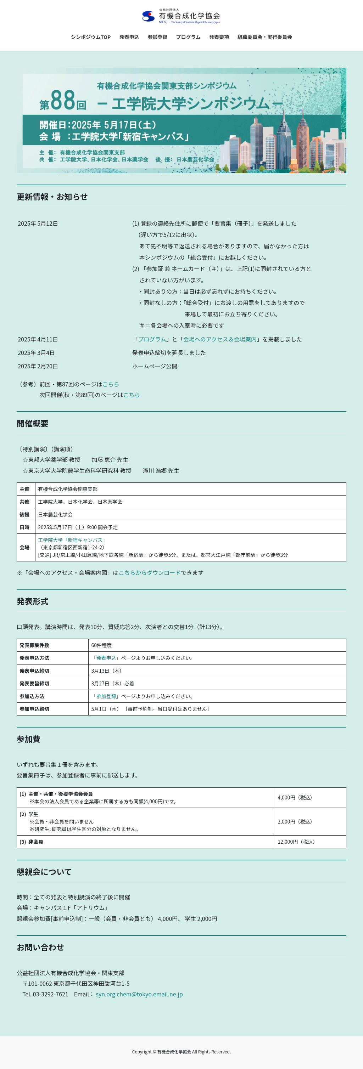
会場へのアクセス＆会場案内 (220, 339)
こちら (110, 384)
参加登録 (106, 696)
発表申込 (106, 657)
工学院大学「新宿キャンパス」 (72, 539)
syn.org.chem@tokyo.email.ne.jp (139, 994)
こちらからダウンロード (149, 572)
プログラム (152, 339)
